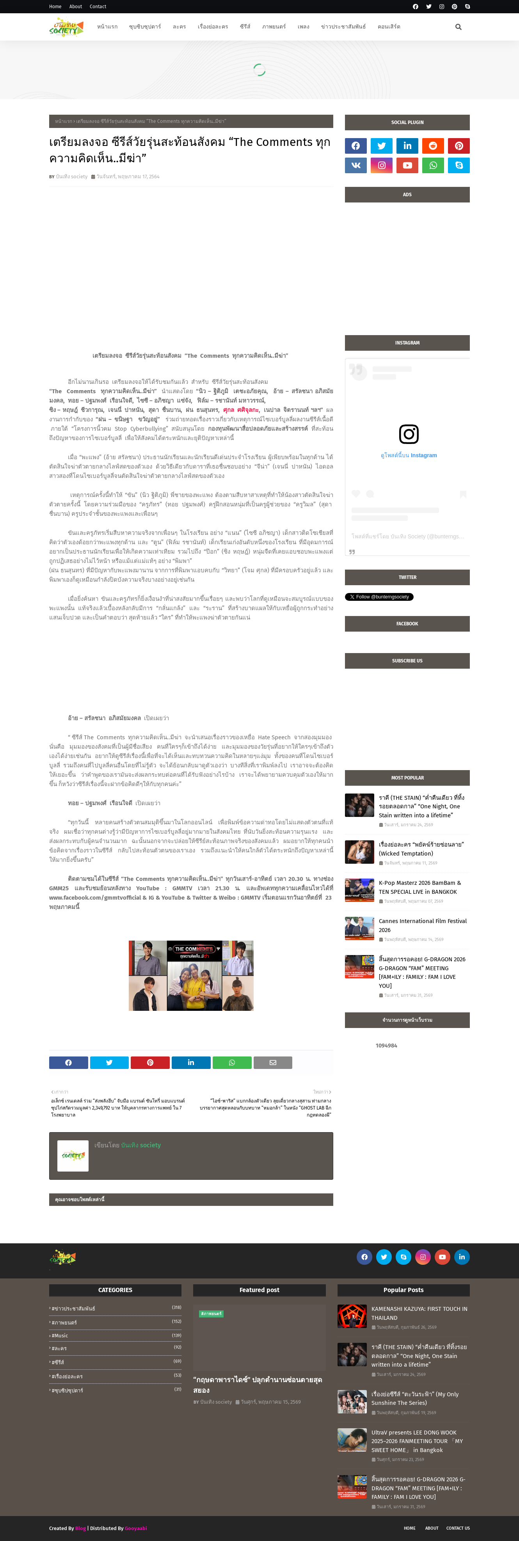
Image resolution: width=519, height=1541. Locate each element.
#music (116, 1336)
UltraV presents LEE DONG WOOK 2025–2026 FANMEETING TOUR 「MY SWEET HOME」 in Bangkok (417, 1441)
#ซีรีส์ (116, 1361)
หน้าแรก (63, 121)
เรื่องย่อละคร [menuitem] (213, 26)
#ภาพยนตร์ (116, 1322)
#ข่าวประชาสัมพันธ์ (116, 1308)
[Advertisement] (407, 272)
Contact (98, 6)
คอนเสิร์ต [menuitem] (389, 26)
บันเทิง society (71, 176)
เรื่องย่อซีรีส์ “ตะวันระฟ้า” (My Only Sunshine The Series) (415, 1399)
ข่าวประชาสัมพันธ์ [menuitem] (343, 26)
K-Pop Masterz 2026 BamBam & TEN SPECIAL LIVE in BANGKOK (420, 887)
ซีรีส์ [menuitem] (245, 26)
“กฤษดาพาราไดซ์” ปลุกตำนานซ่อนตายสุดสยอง (257, 1385)
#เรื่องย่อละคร (116, 1375)
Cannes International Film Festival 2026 (423, 926)
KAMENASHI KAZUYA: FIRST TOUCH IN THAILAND (419, 1313)
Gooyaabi (136, 1528)
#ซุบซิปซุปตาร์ (116, 1390)
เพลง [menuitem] (303, 26)
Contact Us (458, 1528)
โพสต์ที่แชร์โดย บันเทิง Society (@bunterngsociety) (413, 536)
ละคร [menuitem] (179, 26)
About (75, 6)
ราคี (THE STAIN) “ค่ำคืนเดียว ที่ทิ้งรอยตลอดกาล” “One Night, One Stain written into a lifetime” (421, 806)
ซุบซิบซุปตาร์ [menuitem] (145, 26)
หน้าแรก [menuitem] (107, 26)
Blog (80, 1528)
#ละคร (116, 1347)
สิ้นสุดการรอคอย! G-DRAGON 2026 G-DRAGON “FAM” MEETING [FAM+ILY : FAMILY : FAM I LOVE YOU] (422, 972)
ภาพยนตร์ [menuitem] (274, 26)
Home (55, 6)
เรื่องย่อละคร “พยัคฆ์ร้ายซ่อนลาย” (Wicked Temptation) (421, 849)
